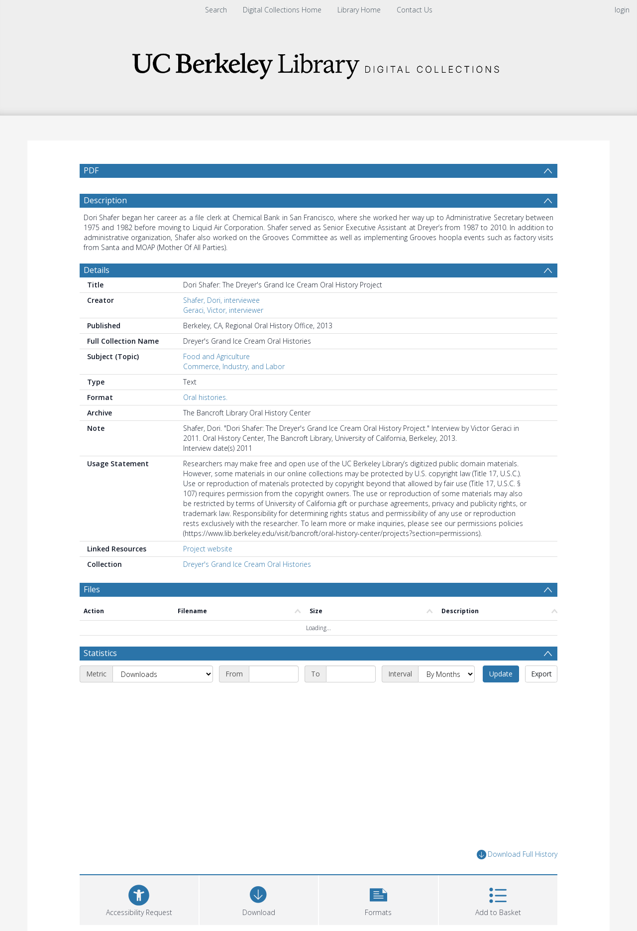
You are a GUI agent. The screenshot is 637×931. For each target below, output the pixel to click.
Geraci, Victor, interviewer (223, 310)
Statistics (100, 653)
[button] (378, 899)
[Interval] (446, 673)
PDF (91, 170)
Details (96, 270)
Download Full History (517, 854)
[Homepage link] (318, 63)
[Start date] (274, 673)
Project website (207, 548)
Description (105, 200)
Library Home (359, 9)
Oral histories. (205, 397)
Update (501, 673)
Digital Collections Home (282, 9)
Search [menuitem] (216, 9)
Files (92, 589)
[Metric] (162, 673)
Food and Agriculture (216, 356)
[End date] (351, 673)
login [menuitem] (622, 9)
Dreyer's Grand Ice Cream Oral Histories (247, 564)
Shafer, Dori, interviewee (221, 300)
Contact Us (414, 9)
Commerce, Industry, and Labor (234, 366)
